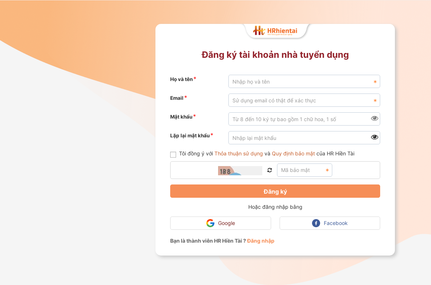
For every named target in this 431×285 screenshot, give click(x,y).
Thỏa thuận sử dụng (238, 153)
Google (220, 223)
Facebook (330, 223)
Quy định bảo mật (293, 153)
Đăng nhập (260, 241)
